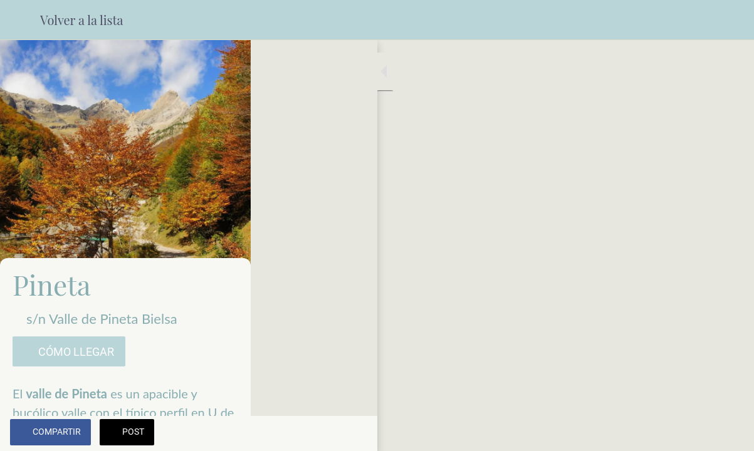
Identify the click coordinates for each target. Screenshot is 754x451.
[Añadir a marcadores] (729, 433)
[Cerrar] (20, 20)
